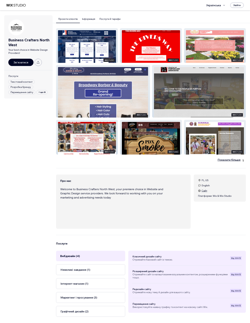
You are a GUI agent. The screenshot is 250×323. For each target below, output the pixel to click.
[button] (87, 45)
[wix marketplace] (16, 5)
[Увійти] (237, 5)
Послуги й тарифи (109, 18)
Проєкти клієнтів (68, 18)
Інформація (88, 18)
